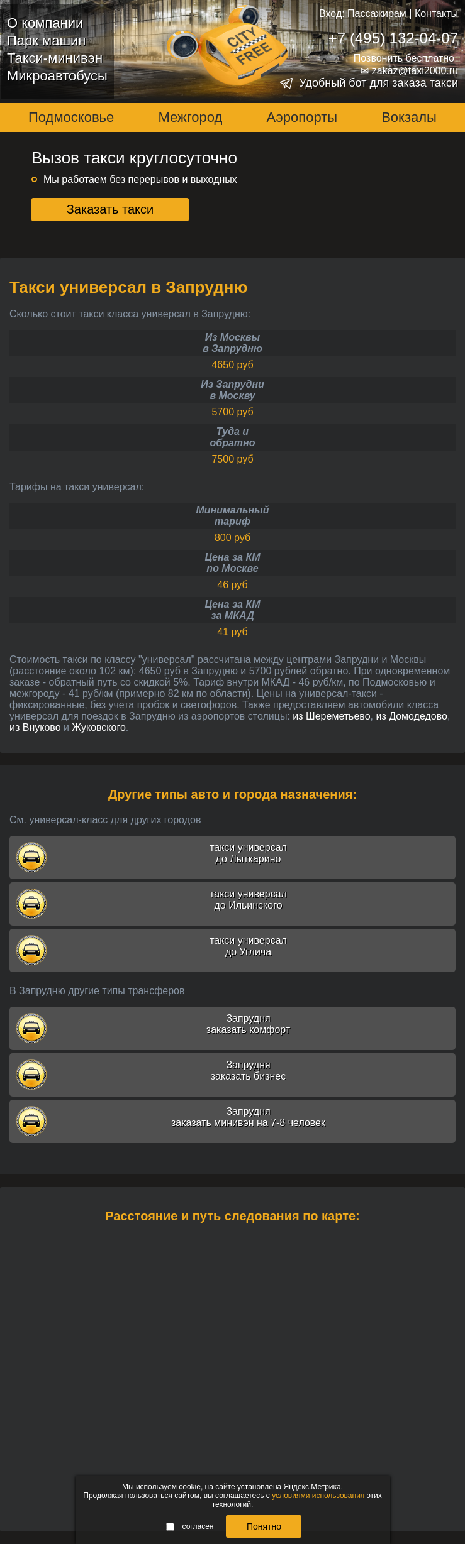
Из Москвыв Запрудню (232, 343)
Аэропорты (301, 117)
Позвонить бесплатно (404, 58)
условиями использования (318, 1495)
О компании (45, 23)
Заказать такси (110, 209)
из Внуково (35, 727)
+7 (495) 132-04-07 (393, 38)
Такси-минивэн (55, 58)
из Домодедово (411, 716)
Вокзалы (409, 117)
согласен (190, 1526)
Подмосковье (71, 117)
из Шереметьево (331, 716)
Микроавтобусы (57, 76)
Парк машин (46, 40)
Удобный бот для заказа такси (378, 83)
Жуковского (98, 727)
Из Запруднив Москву (232, 390)
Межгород (190, 117)
